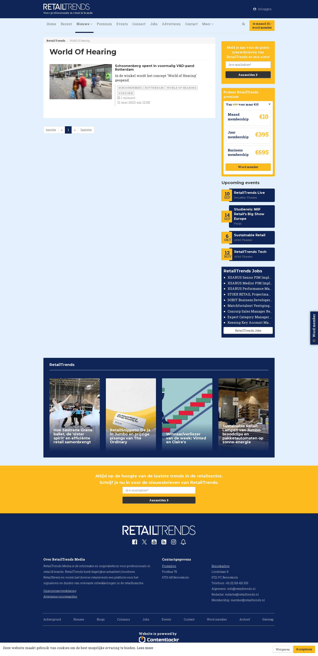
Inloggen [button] (262, 9)
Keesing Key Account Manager (250, 322)
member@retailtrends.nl (248, 600)
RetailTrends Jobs (248, 330)
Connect (139, 24)
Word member (248, 167)
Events (122, 24)
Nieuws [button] (84, 24)
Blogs (101, 619)
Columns (123, 619)
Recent (66, 24)
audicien (125, 93)
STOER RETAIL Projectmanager (250, 294)
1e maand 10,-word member (262, 25)
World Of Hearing (182, 87)
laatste (86, 130)
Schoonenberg (130, 87)
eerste (51, 130)
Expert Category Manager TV (250, 317)
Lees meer (145, 648)
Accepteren (304, 649)
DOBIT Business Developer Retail (250, 300)
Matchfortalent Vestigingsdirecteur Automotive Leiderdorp (250, 305)
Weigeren (283, 649)
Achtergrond (52, 619)
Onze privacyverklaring (59, 591)
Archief (245, 619)
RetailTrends (55, 40)
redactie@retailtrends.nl (242, 594)
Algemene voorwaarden (60, 596)
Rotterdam (154, 87)
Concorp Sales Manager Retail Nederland (250, 311)
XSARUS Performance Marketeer (250, 288)
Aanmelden (248, 75)
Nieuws (78, 619)
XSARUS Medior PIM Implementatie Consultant (250, 283)
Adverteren (171, 24)
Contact (191, 24)
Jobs (153, 24)
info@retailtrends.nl (241, 589)
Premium (104, 24)
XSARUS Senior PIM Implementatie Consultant (250, 277)
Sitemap (268, 619)
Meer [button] (207, 24)
